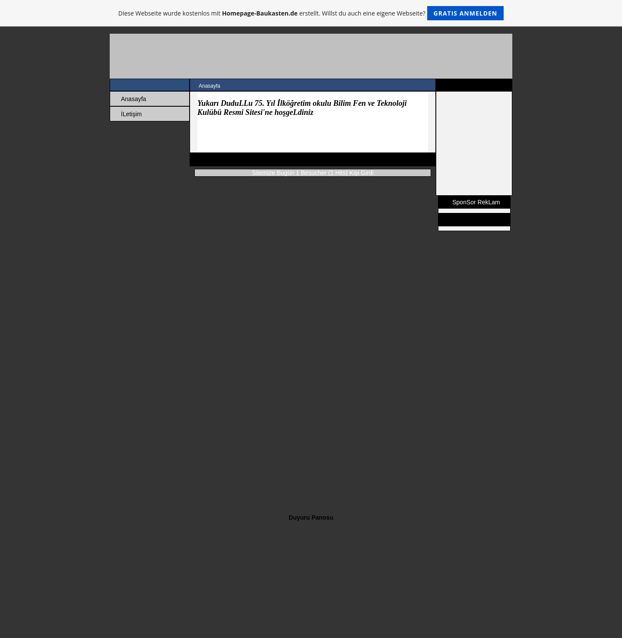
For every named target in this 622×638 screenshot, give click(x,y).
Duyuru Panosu (311, 517)
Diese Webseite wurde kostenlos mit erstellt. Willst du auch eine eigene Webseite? (311, 13)
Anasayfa (133, 98)
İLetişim (131, 114)
